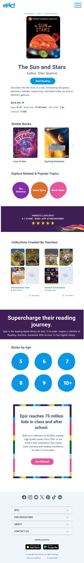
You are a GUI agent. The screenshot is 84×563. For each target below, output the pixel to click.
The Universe (29, 14)
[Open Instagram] (30, 497)
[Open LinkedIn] (60, 497)
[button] (25, 273)
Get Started (42, 461)
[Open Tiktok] (54, 497)
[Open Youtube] (36, 497)
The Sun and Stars (50, 14)
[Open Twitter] (42, 497)
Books (39, 14)
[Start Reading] (42, 81)
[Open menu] (77, 6)
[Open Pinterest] (48, 497)
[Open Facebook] (24, 497)
